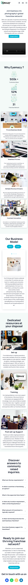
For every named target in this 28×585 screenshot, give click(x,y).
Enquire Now (14, 36)
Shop (10, 246)
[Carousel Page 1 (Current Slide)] (11, 253)
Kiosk (17, 246)
